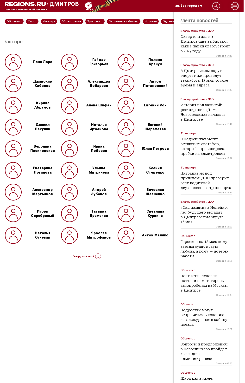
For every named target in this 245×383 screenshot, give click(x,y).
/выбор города (189, 5)
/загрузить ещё (87, 256)
